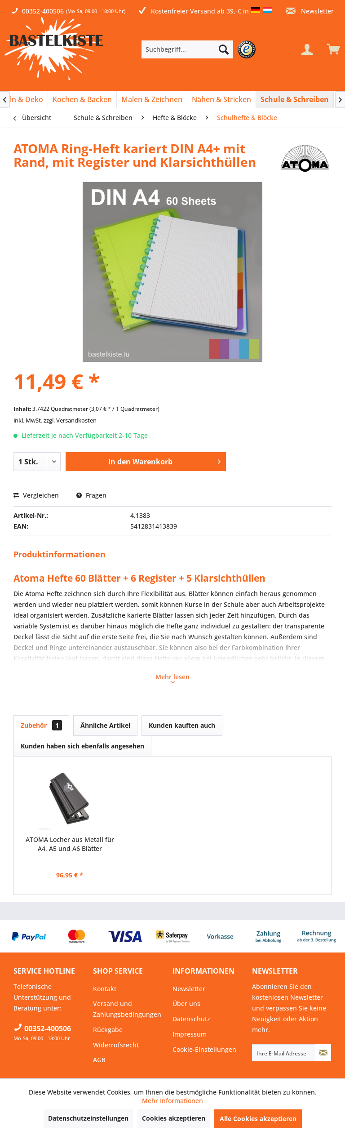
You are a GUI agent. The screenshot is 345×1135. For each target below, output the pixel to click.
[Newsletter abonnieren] (323, 1052)
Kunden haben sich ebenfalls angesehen (82, 746)
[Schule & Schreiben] (294, 99)
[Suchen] (223, 49)
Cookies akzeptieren (173, 1118)
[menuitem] (201, 49)
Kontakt (104, 988)
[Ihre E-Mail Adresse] (284, 1052)
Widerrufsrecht (116, 1045)
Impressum (189, 1034)
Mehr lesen (172, 677)
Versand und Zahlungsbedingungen (127, 1009)
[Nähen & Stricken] (221, 99)
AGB (99, 1059)
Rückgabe (108, 1029)
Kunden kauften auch (182, 725)
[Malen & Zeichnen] (152, 99)
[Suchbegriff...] (187, 49)
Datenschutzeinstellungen (88, 1118)
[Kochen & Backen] (82, 99)
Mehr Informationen (172, 1100)
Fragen (91, 495)
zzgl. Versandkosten (70, 420)
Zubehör (41, 725)
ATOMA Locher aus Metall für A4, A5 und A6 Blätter (70, 844)
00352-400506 (43, 11)
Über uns (186, 1003)
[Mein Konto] (307, 49)
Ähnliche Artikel (105, 725)
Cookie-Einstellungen (204, 1049)
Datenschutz (191, 1019)
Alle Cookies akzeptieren (258, 1118)
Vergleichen (36, 495)
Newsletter (310, 11)
